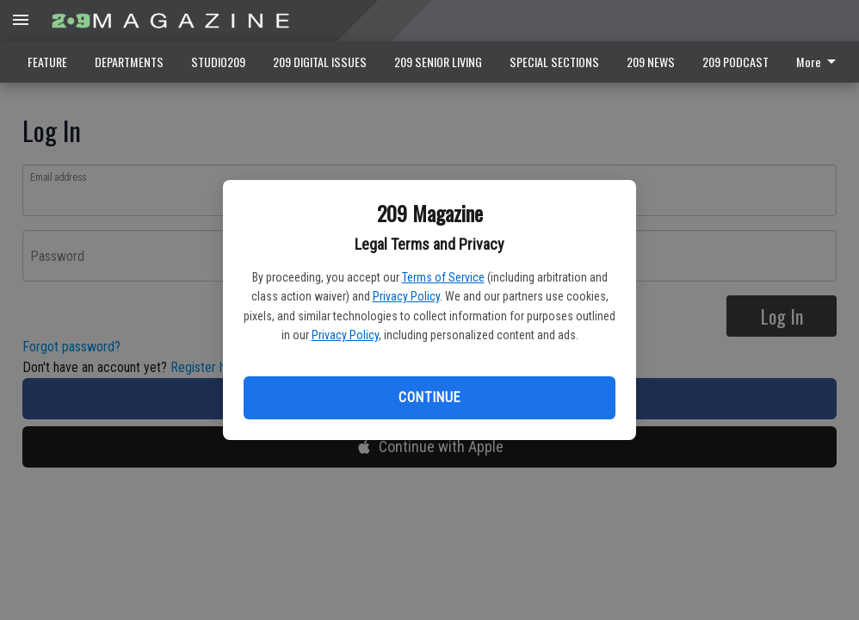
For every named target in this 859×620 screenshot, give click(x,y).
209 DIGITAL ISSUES (320, 62)
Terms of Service (443, 277)
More (819, 61)
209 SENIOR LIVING (438, 62)
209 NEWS (651, 62)
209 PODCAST (735, 62)
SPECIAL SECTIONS (554, 62)
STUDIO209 (218, 62)
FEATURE (47, 62)
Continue (429, 397)
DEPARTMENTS (129, 62)
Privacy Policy (406, 296)
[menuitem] (820, 62)
